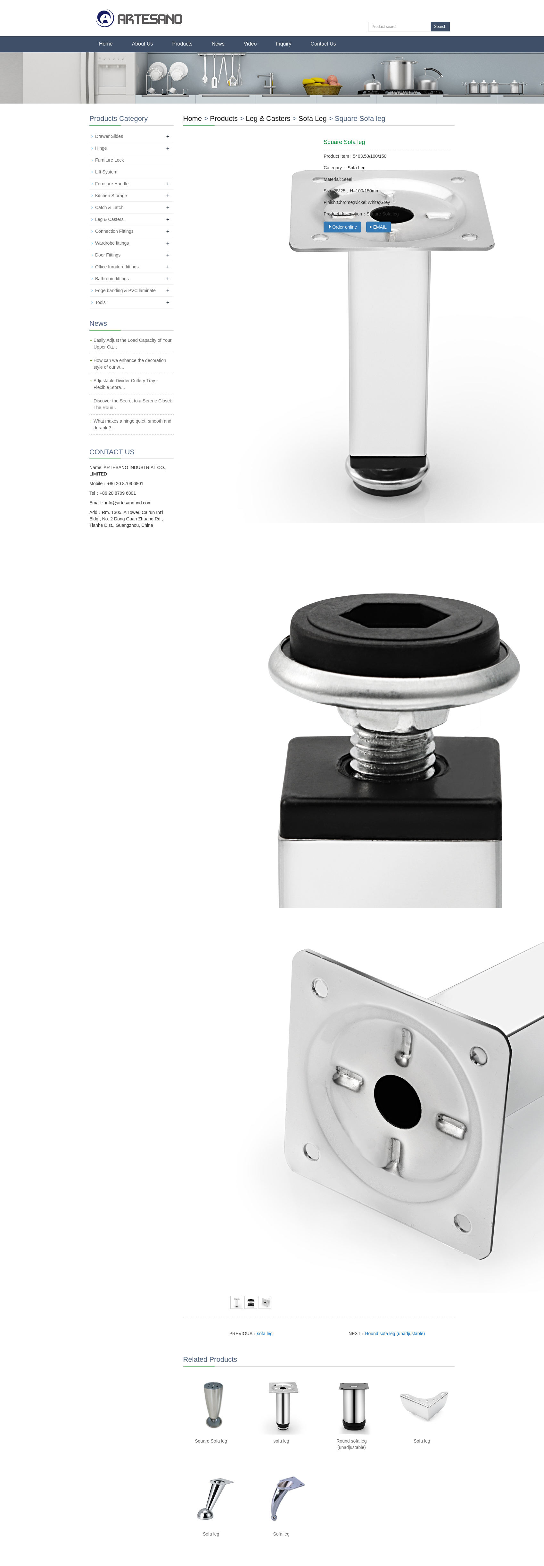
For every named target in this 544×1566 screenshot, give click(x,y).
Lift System (106, 171)
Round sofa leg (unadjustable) (395, 1333)
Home (106, 43)
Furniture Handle (111, 183)
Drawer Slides (109, 136)
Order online (342, 227)
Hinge (101, 148)
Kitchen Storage (111, 195)
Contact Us (323, 43)
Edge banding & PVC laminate (125, 290)
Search (440, 26)
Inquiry (283, 43)
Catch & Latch (109, 207)
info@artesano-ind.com (128, 502)
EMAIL (378, 227)
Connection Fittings (114, 231)
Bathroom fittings (112, 278)
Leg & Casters (269, 118)
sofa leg (265, 1333)
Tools (100, 302)
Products (182, 43)
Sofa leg (422, 1441)
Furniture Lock (109, 160)
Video (250, 43)
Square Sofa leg (211, 1441)
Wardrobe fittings (112, 243)
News (218, 43)
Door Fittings (107, 254)
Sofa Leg (313, 118)
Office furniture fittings (117, 266)
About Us (142, 43)
